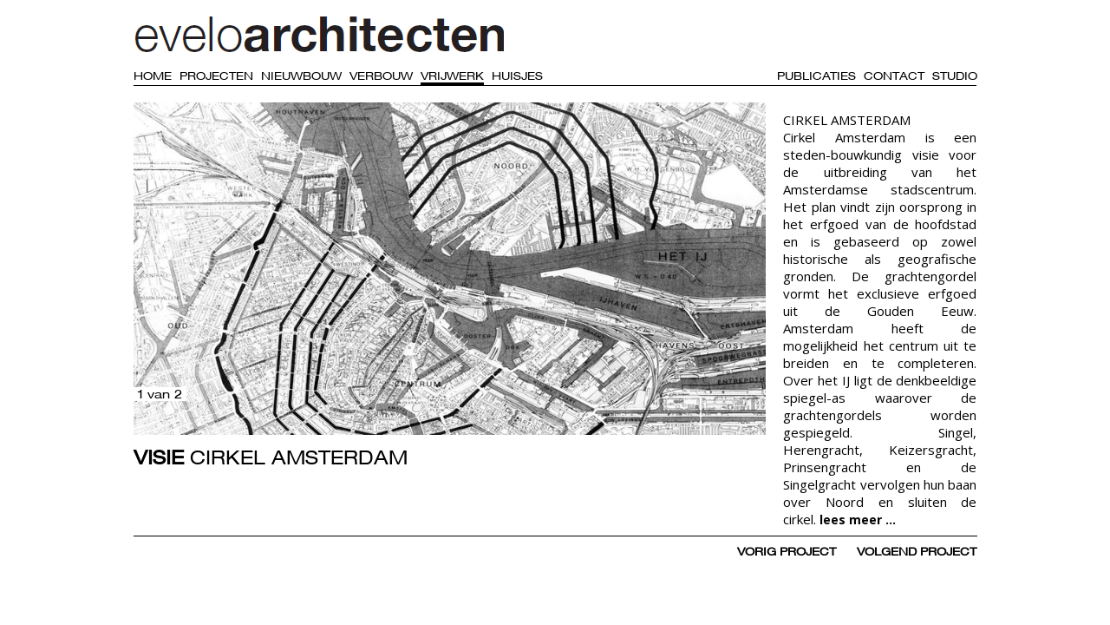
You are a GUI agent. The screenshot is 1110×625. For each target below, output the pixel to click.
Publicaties (816, 75)
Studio (954, 75)
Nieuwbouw (301, 75)
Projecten (216, 75)
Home (153, 75)
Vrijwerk (452, 75)
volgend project (916, 551)
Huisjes (517, 75)
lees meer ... (857, 519)
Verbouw (381, 75)
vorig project (786, 551)
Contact (894, 75)
